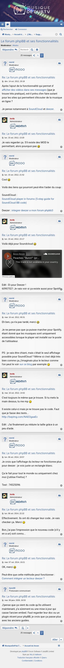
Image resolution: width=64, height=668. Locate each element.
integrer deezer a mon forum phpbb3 (32, 210)
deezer (50, 109)
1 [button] (38, 55)
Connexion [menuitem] (62, 25)
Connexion (22, 29)
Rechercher (8, 29)
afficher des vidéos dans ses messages (24, 89)
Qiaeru (44, 662)
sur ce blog (25, 364)
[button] (34, 55)
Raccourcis (3, 25)
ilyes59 (12, 588)
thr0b (12, 119)
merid (11, 62)
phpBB (24, 655)
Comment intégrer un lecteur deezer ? (23, 578)
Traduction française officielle (28, 662)
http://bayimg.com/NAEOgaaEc (20, 416)
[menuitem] (60, 34)
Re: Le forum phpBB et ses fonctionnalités (28, 77)
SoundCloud (35, 109)
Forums (53, 25)
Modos (15, 45)
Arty (31, 658)
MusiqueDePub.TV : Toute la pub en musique (27, 24)
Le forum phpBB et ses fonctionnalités (29, 41)
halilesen (38, 658)
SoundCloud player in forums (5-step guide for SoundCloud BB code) (28, 200)
